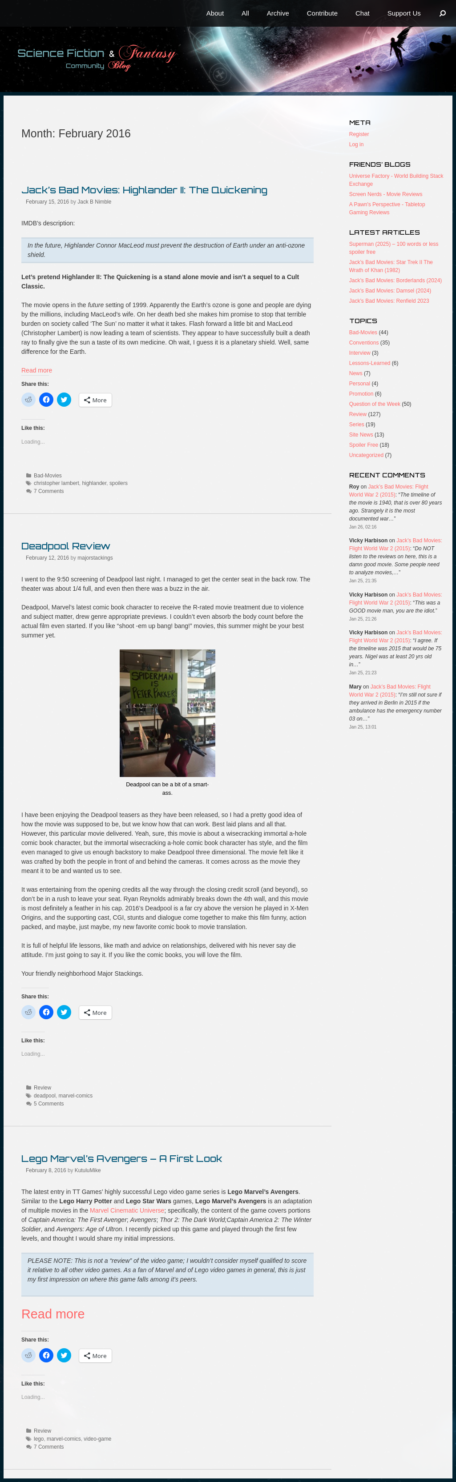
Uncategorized (366, 455)
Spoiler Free (363, 445)
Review (42, 1088)
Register (359, 134)
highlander (94, 483)
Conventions (364, 343)
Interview (360, 353)
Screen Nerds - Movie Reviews (386, 194)
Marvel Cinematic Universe (127, 1210)
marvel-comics (76, 1096)
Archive (278, 13)
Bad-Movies (48, 476)
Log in (356, 144)
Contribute (322, 13)
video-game (97, 1439)
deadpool (45, 1096)
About (215, 13)
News (356, 373)
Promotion (361, 394)
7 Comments (49, 491)
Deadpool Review (65, 546)
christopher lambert (56, 483)
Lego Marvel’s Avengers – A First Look (121, 1158)
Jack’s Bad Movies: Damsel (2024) (390, 291)
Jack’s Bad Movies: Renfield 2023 (389, 301)
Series (356, 424)
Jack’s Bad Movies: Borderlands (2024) (395, 280)
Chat (362, 13)
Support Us (404, 13)
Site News (361, 435)
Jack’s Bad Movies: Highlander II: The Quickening (144, 190)
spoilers (118, 483)
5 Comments (49, 1104)
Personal (359, 384)
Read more (36, 370)
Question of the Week (374, 404)
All (245, 13)
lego (39, 1439)
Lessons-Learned (370, 363)
